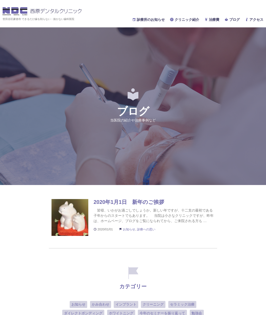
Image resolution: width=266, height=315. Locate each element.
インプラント (126, 304)
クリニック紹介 (184, 19)
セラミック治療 (182, 304)
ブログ (232, 19)
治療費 (211, 19)
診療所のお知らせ (148, 19)
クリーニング (153, 304)
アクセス (254, 19)
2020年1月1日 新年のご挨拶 (129, 202)
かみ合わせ (100, 304)
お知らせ (129, 229)
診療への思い (146, 229)
